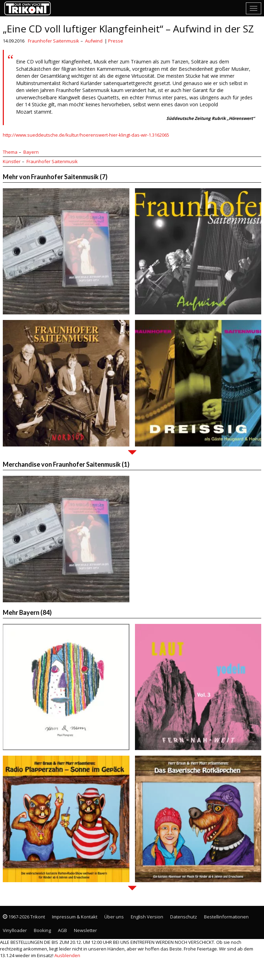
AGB (62, 930)
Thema (10, 152)
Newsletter (85, 930)
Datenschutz (183, 917)
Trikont (29, 8)
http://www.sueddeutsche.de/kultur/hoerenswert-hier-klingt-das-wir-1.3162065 (86, 135)
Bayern (31, 152)
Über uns (114, 917)
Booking (42, 930)
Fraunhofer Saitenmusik (53, 41)
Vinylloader (15, 930)
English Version (147, 917)
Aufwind (94, 41)
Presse (115, 41)
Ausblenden (67, 955)
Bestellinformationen (226, 917)
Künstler (12, 161)
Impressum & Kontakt (74, 917)
